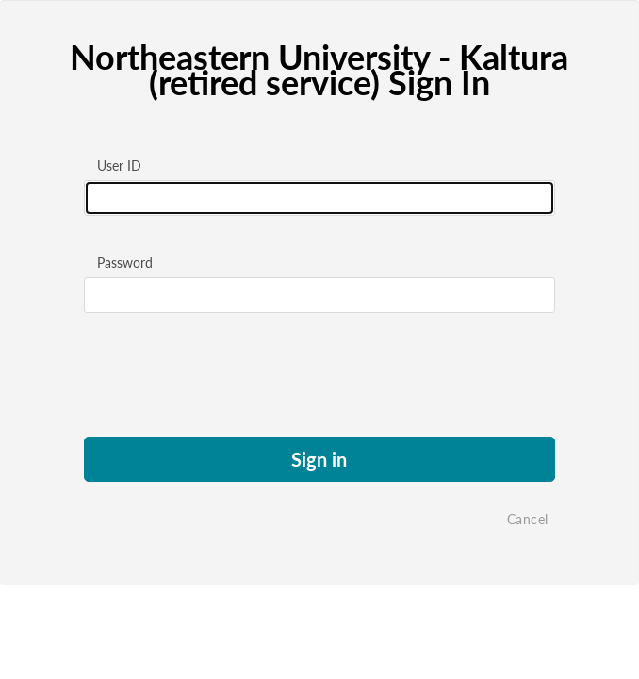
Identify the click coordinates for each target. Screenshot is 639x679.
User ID (119, 165)
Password (125, 263)
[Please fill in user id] (319, 198)
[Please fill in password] (319, 295)
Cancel (528, 519)
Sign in (319, 459)
